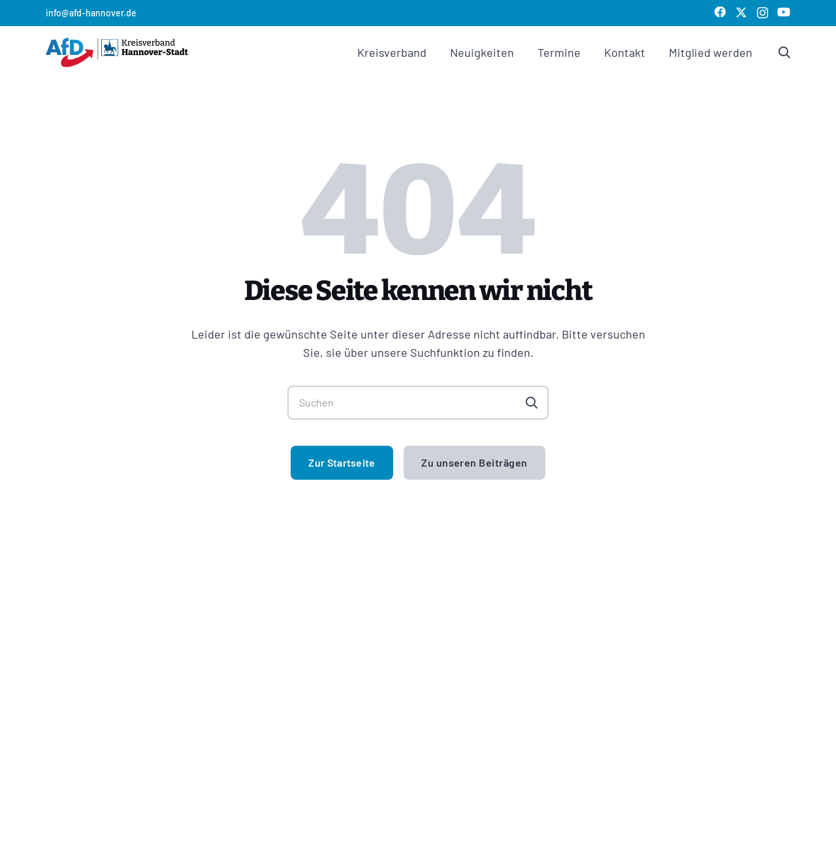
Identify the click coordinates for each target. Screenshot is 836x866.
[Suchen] (418, 403)
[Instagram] (762, 13)
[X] (741, 13)
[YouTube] (783, 12)
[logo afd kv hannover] (117, 52)
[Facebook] (720, 12)
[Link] (784, 52)
